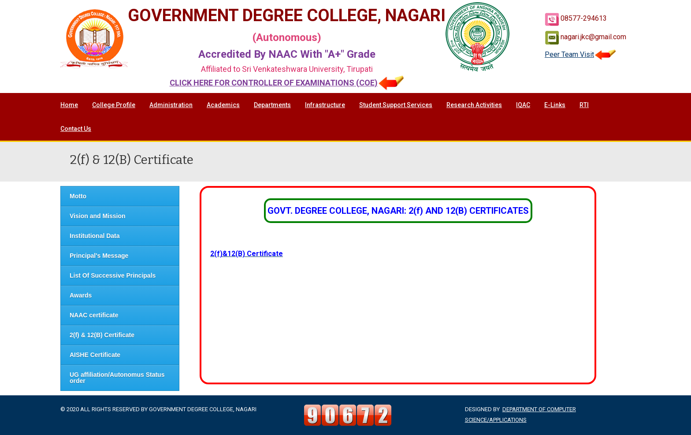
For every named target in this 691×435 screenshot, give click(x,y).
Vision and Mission (98, 215)
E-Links (554, 104)
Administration (171, 104)
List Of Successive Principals (113, 275)
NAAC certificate (94, 315)
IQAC (523, 104)
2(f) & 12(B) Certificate (102, 334)
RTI (584, 104)
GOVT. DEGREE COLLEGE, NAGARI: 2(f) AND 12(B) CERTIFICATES (398, 210)
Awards (81, 295)
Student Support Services (395, 104)
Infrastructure (325, 104)
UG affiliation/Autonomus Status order (117, 377)
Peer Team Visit (580, 54)
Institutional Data (95, 235)
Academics (223, 104)
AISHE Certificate (95, 354)
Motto (78, 196)
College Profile (113, 104)
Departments (272, 104)
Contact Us (75, 128)
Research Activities (474, 104)
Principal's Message (99, 255)
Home (69, 104)
